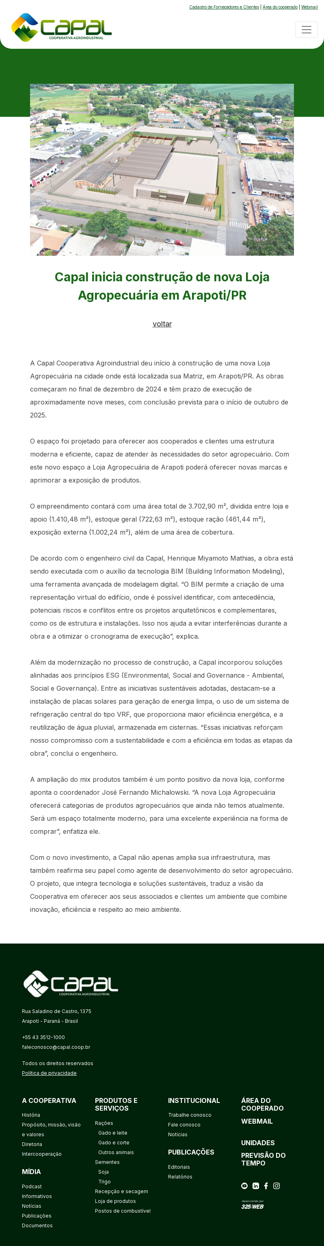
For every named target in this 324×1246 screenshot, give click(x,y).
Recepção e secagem (121, 1191)
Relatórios (180, 1177)
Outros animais (116, 1152)
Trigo (104, 1182)
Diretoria (32, 1144)
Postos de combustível (123, 1211)
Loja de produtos (115, 1201)
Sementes (107, 1162)
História (31, 1115)
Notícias (31, 1206)
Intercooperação (42, 1154)
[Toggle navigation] (306, 30)
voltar (162, 324)
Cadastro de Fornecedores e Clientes (224, 6)
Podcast (32, 1186)
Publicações (37, 1216)
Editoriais (179, 1167)
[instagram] (276, 1185)
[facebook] (266, 1185)
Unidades (258, 1143)
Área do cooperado (280, 6)
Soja (103, 1172)
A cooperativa (49, 1100)
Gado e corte (114, 1142)
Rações (104, 1123)
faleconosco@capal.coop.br (56, 1047)
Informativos (37, 1196)
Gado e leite (112, 1133)
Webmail (309, 6)
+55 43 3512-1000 (43, 1037)
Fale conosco (184, 1125)
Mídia (31, 1172)
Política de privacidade (49, 1073)
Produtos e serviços (116, 1104)
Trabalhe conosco (190, 1115)
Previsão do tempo (263, 1159)
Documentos (37, 1225)
